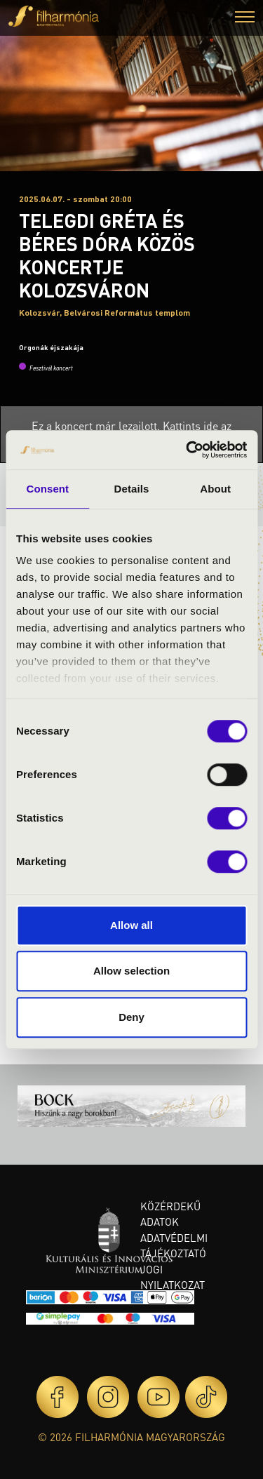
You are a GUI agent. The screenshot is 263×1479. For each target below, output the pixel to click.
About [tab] (215, 489)
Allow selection (131, 971)
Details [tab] (131, 489)
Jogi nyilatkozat (172, 1277)
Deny (131, 1017)
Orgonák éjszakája (51, 347)
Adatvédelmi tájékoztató (174, 1246)
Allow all (131, 925)
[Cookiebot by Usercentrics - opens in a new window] (187, 450)
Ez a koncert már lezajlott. (97, 425)
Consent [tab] (47, 489)
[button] (245, 18)
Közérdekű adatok (170, 1214)
